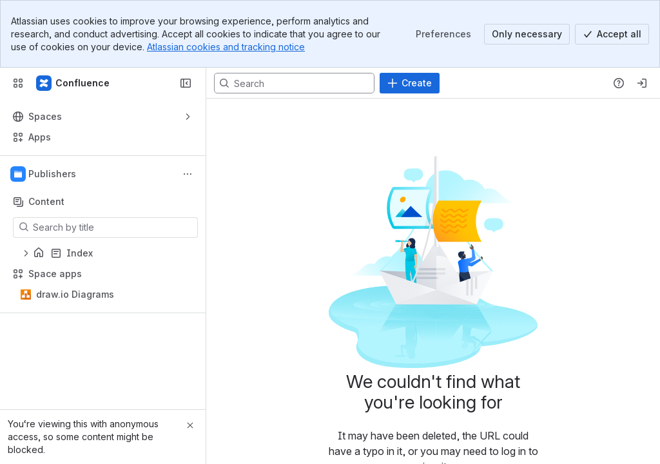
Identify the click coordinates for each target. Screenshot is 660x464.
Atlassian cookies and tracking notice (226, 46)
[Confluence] (73, 83)
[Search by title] (113, 227)
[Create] (410, 83)
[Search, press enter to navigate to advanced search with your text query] (294, 83)
